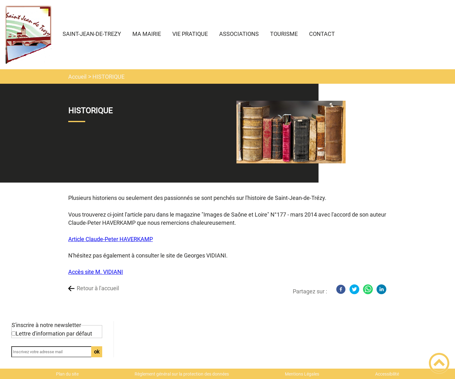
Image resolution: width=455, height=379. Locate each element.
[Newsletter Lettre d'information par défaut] (14, 333)
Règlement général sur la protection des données (182, 373)
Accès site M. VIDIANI (95, 272)
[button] (439, 363)
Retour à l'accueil (98, 288)
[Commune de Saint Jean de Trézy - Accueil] (28, 35)
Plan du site (67, 373)
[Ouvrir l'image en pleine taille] (291, 132)
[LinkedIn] (381, 289)
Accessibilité (387, 373)
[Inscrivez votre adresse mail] (54, 351)
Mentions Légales (302, 373)
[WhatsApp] (368, 289)
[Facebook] (341, 289)
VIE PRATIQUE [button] (190, 34)
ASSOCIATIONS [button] (239, 34)
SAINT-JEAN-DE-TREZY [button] (92, 34)
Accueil (77, 76)
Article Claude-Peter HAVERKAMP (110, 239)
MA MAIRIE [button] (146, 34)
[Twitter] (354, 289)
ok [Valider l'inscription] (96, 352)
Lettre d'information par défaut (54, 333)
